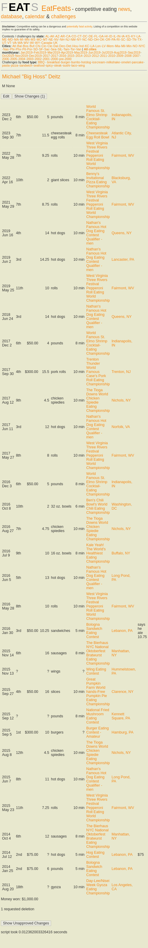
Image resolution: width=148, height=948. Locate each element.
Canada (46, 42)
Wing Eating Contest (96, 671)
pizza (14, 65)
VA (15, 42)
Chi (37, 46)
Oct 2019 (8, 55)
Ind (81, 46)
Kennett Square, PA (121, 716)
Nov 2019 (21, 55)
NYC (142, 46)
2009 (119, 55)
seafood (39, 65)
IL (114, 36)
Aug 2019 (120, 52)
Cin (44, 46)
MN (27, 39)
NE (51, 39)
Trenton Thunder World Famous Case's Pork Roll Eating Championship (98, 371)
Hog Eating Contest (95, 854)
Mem (110, 46)
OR (108, 39)
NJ (67, 39)
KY (133, 36)
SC (123, 39)
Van (79, 49)
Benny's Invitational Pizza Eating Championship (98, 180)
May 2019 (80, 52)
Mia (117, 46)
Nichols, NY (121, 400)
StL (60, 49)
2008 (128, 55)
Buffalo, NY (121, 553)
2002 (38, 59)
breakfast (53, 62)
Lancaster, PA (123, 259)
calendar (35, 16)
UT (4, 42)
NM (73, 39)
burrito (75, 62)
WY (37, 42)
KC (87, 46)
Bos (25, 46)
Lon (97, 46)
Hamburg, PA (123, 732)
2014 (79, 55)
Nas (6, 49)
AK (52, 36)
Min (128, 46)
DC (85, 36)
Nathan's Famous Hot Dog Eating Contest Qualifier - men (96, 233)
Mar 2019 (54, 52)
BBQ (41, 62)
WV (26, 42)
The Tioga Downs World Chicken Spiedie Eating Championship (98, 400)
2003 (30, 59)
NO (135, 46)
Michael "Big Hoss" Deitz (31, 77)
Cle (50, 46)
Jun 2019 (94, 52)
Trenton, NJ (121, 372)
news (124, 9)
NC (84, 39)
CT (79, 36)
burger (65, 62)
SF (41, 49)
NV (56, 39)
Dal (55, 46)
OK (102, 39)
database (11, 16)
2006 (5, 59)
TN (134, 39)
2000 (54, 59)
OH (96, 39)
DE (91, 36)
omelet (126, 62)
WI (32, 42)
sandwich (25, 65)
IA (123, 36)
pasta (5, 65)
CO (73, 36)
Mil (123, 46)
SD (129, 39)
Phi (12, 49)
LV (103, 46)
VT (9, 42)
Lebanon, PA (122, 631)
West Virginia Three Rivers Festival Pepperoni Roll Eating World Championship (98, 155)
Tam (66, 49)
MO (39, 39)
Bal (19, 46)
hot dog (86, 62)
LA (138, 36)
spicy (49, 65)
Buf (32, 46)
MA (16, 39)
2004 (21, 59)
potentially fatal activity (79, 26)
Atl (14, 46)
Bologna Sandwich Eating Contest (94, 630)
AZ (57, 36)
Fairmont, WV (123, 155)
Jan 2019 (26, 52)
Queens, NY (122, 233)
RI (118, 39)
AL (47, 36)
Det (68, 46)
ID (110, 36)
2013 (87, 55)
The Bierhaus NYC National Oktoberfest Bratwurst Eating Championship (98, 653)
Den (62, 46)
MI (21, 39)
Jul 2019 (107, 52)
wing (82, 65)
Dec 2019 (35, 55)
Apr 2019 (67, 52)
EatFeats (56, 8)
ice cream (98, 62)
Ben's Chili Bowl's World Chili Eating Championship (98, 506)
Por (29, 49)
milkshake (113, 62)
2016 (62, 55)
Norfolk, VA (121, 427)
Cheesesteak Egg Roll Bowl (97, 135)
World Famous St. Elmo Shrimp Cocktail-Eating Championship (98, 117)
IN (118, 36)
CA (68, 36)
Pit (24, 49)
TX (140, 39)
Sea (53, 49)
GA (101, 36)
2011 (103, 55)
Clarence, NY (123, 692)
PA (114, 39)
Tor (73, 49)
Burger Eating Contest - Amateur (97, 732)
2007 (136, 55)
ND (90, 39)
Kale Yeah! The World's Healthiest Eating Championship (98, 553)
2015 (70, 55)
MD (10, 39)
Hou (75, 46)
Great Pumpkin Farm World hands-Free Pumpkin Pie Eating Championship (98, 691)
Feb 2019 (40, 52)
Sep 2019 (134, 52)
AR (63, 36)
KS (128, 36)
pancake (137, 62)
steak (57, 65)
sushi (66, 65)
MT (45, 39)
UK (55, 42)
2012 (95, 55)
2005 (13, 59)
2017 (46, 55)
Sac (47, 49)
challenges (63, 16)
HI (106, 36)
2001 (46, 59)
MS (33, 39)
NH (62, 39)
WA (20, 42)
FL (96, 36)
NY (79, 39)
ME (4, 39)
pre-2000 (65, 59)
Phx (18, 49)
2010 (111, 55)
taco (74, 65)
